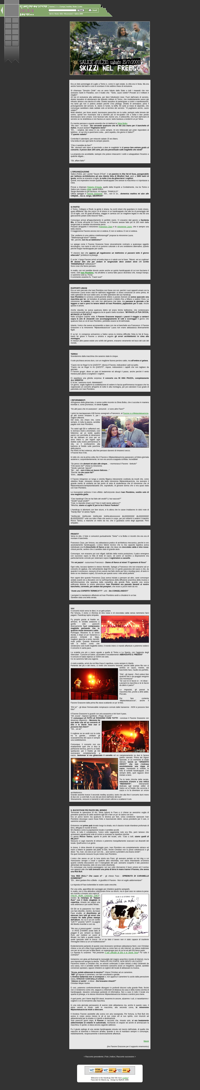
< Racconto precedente (93, 1057)
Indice (112, 1057)
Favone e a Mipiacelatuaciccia (135, 413)
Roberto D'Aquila (94, 187)
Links (80, 7)
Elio (61, 14)
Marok (146, 1041)
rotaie (89, 189)
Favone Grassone (94, 194)
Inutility (69, 7)
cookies (125, 1078)
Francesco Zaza (105, 227)
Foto (106, 1057)
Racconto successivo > (126, 1057)
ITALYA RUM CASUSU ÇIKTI (85, 896)
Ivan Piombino (87, 273)
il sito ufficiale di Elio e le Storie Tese (121, 953)
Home (57, 14)
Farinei (52, 7)
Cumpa (63, 7)
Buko (75, 7)
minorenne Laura (124, 227)
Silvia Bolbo (122, 123)
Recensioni (68, 14)
